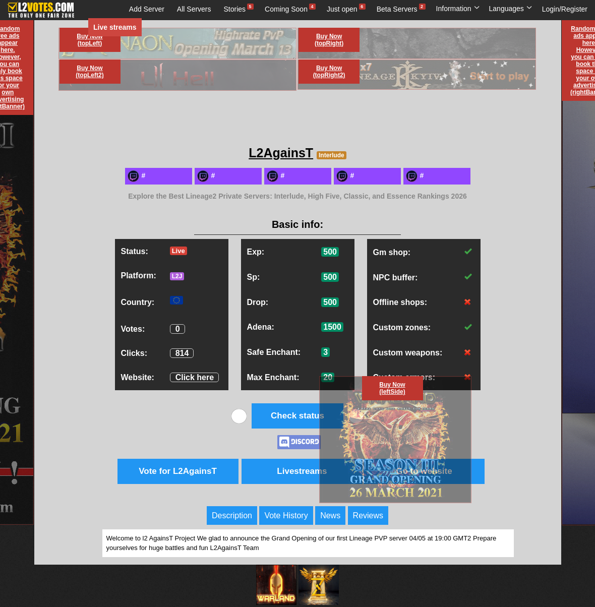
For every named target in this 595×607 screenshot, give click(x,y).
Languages (510, 9)
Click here (194, 377)
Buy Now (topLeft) (89, 40)
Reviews (368, 515)
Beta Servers (397, 9)
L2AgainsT (281, 153)
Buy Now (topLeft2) (89, 72)
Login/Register (564, 9)
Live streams (115, 27)
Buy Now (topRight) (329, 40)
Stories (235, 9)
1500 (332, 327)
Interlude (331, 155)
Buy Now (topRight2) (329, 72)
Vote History (286, 515)
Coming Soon (286, 9)
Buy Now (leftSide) (392, 388)
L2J (177, 276)
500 (330, 252)
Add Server (146, 9)
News (330, 515)
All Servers (194, 9)
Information (458, 9)
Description (232, 515)
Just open (342, 9)
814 (182, 353)
